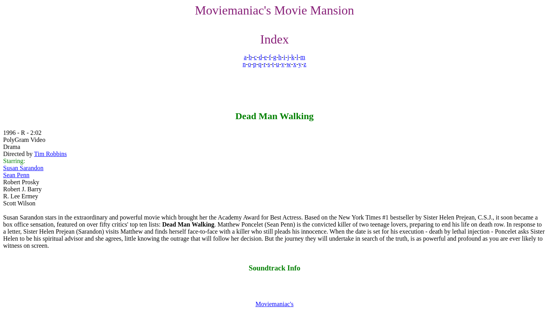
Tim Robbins (50, 154)
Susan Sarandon (23, 168)
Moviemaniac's (274, 304)
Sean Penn (16, 175)
